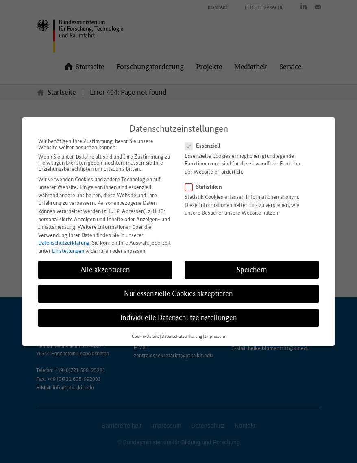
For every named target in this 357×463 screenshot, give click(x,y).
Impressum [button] (215, 336)
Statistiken (206, 186)
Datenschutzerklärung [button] (181, 336)
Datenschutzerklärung (63, 243)
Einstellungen (68, 251)
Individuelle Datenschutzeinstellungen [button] (178, 317)
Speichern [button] (252, 269)
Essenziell (205, 145)
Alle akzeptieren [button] (105, 269)
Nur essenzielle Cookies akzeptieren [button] (178, 293)
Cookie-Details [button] (145, 336)
